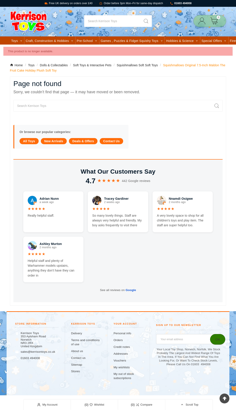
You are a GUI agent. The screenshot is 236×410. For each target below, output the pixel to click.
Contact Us (111, 141)
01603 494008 (181, 3)
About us (77, 351)
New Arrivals (53, 141)
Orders (118, 340)
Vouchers (119, 360)
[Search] (112, 21)
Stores (75, 371)
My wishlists (121, 367)
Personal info (122, 333)
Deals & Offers (83, 141)
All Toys (29, 141)
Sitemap (76, 364)
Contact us (78, 358)
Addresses (120, 353)
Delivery (76, 333)
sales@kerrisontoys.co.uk (38, 351)
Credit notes (121, 347)
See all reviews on (118, 290)
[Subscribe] (217, 339)
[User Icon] (203, 21)
